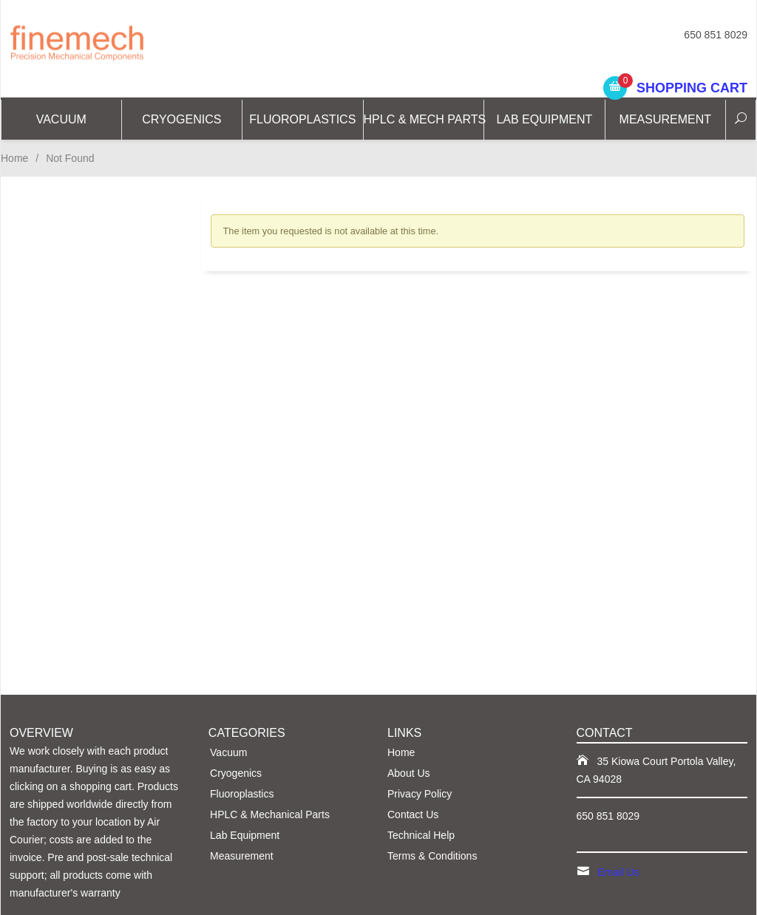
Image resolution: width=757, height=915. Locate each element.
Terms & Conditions (432, 856)
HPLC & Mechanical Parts (270, 814)
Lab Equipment (544, 119)
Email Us (618, 872)
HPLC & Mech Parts (424, 119)
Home (14, 158)
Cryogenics (236, 773)
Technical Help (421, 835)
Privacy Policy (419, 794)
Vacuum (61, 119)
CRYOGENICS (181, 119)
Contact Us (412, 814)
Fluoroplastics (302, 119)
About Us (408, 773)
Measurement (665, 119)
